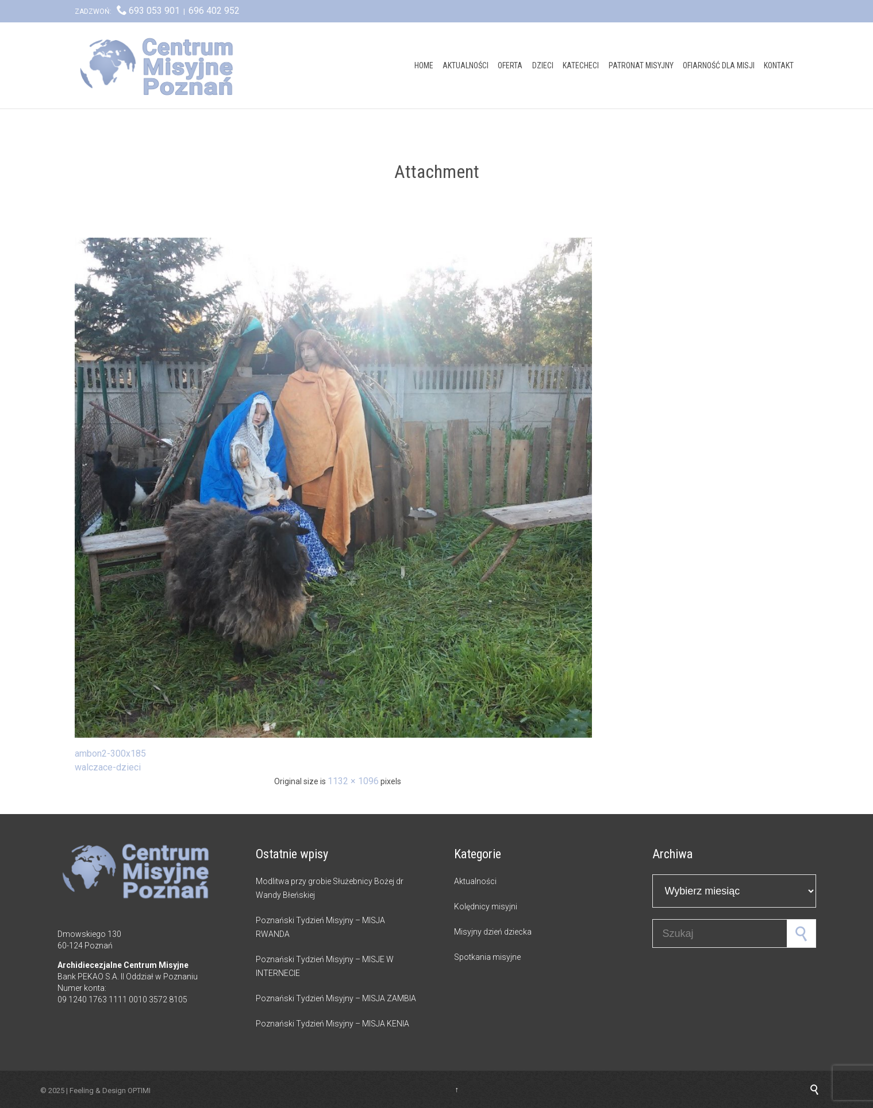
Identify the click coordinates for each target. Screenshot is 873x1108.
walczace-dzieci (108, 767)
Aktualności (475, 881)
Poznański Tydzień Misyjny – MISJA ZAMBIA (336, 998)
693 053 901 (154, 10)
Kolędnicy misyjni (485, 906)
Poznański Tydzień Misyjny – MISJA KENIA (332, 1023)
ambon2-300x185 (110, 753)
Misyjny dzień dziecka (493, 931)
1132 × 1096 (353, 781)
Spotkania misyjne (487, 957)
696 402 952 (214, 10)
